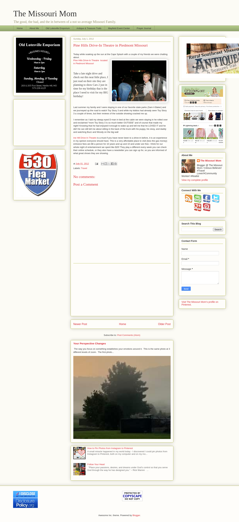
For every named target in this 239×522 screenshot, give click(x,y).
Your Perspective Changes (89, 343)
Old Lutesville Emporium (58, 28)
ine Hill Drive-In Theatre (84, 138)
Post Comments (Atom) (128, 335)
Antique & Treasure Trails (89, 28)
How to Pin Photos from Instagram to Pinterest (110, 448)
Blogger (136, 515)
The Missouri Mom (45, 13)
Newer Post (80, 324)
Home (20, 28)
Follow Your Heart (96, 464)
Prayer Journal (144, 28)
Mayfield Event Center (119, 28)
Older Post (164, 324)
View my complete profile (195, 180)
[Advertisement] (122, 289)
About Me (34, 28)
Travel (84, 168)
